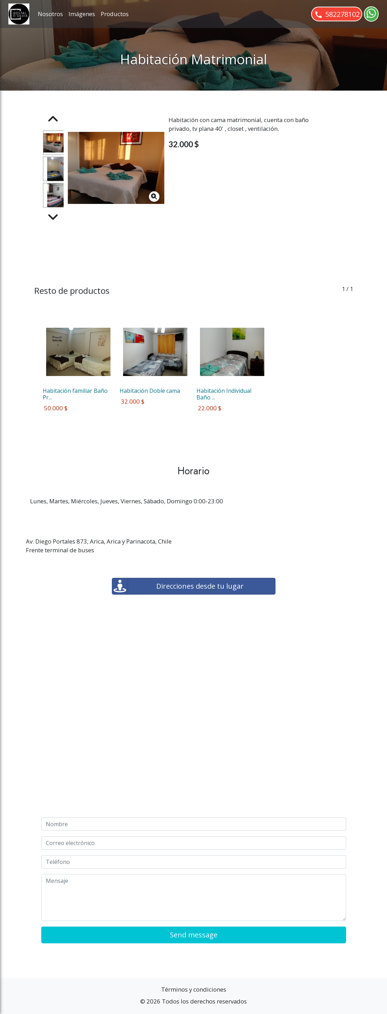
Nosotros (50, 14)
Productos (115, 14)
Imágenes (82, 14)
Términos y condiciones (193, 989)
